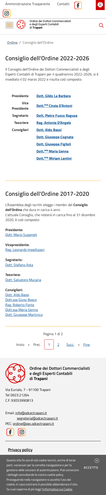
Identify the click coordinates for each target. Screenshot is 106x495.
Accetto (92, 467)
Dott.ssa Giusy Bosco (21, 299)
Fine (86, 344)
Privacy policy (20, 449)
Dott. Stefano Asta (19, 264)
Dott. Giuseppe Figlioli (53, 144)
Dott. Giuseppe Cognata (54, 137)
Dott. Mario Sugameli (21, 234)
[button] (97, 460)
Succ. (70, 344)
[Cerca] (101, 25)
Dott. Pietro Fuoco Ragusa (56, 115)
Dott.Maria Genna (52, 151)
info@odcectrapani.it (31, 413)
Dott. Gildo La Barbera (53, 95)
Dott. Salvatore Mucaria (23, 279)
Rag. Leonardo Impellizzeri (25, 249)
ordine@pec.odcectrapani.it (33, 423)
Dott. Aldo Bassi (49, 129)
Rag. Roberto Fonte (19, 304)
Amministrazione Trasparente (27, 3)
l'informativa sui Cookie (57, 489)
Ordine (12, 42)
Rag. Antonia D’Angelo (53, 122)
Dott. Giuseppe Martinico (24, 314)
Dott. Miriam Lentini (54, 158)
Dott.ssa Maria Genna (21, 309)
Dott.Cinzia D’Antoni (54, 105)
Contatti (63, 3)
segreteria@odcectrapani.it (37, 418)
